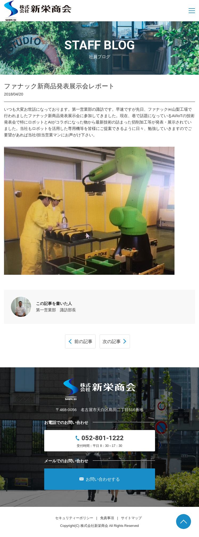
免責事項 (107, 518)
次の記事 (112, 341)
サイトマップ (131, 518)
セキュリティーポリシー (74, 518)
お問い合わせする (99, 479)
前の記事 (83, 341)
